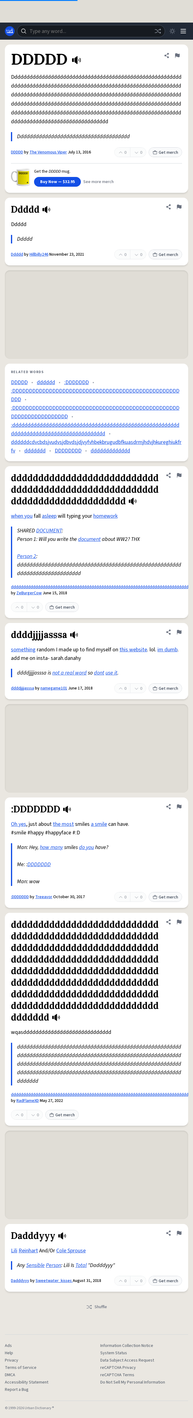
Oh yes (18, 824)
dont (99, 673)
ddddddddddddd (110, 451)
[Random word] (157, 31)
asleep (49, 516)
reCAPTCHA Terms (117, 1375)
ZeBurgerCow (29, 593)
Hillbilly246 (38, 254)
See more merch (98, 182)
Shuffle (96, 1307)
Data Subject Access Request (127, 1360)
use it (111, 673)
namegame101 (53, 688)
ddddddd (35, 451)
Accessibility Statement (26, 1382)
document (89, 539)
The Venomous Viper (48, 152)
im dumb (167, 649)
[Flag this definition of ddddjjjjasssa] (179, 632)
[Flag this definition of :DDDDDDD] (179, 807)
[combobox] (91, 31)
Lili (14, 1250)
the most (63, 824)
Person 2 (26, 556)
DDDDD (17, 152)
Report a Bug (17, 1390)
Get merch (165, 152)
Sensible (35, 1265)
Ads (8, 1346)
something (23, 649)
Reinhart (28, 1250)
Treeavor (43, 897)
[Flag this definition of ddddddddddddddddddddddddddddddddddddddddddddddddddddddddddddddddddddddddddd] (179, 475)
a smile (99, 824)
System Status (113, 1353)
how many (51, 847)
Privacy (11, 1360)
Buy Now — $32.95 (57, 182)
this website (133, 649)
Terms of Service (20, 1368)
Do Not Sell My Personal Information (132, 1382)
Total (81, 1265)
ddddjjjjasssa (22, 688)
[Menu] (183, 31)
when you (22, 516)
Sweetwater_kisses (54, 1281)
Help (9, 1353)
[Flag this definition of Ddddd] (179, 207)
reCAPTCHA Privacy (118, 1368)
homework (105, 516)
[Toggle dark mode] (172, 31)
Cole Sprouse (71, 1250)
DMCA (10, 1375)
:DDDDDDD (76, 382)
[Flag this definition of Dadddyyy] (179, 1233)
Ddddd (17, 254)
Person (53, 1265)
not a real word (69, 673)
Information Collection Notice (126, 1346)
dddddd (46, 382)
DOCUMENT (49, 530)
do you (86, 847)
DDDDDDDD (68, 451)
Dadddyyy (20, 1281)
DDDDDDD (39, 864)
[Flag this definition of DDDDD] (177, 55)
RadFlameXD (27, 1101)
